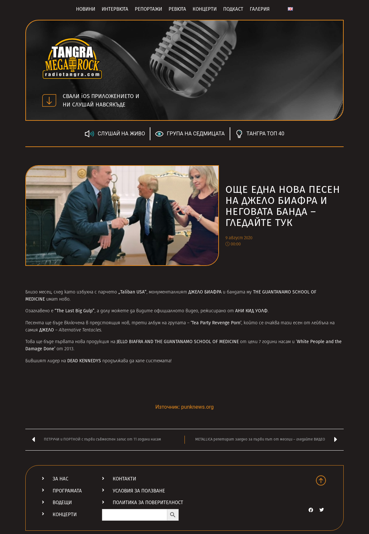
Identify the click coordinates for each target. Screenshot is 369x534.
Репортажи (148, 9)
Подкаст (233, 9)
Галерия (260, 9)
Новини (85, 9)
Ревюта (177, 9)
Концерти (205, 9)
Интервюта (115, 9)
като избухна (78, 292)
